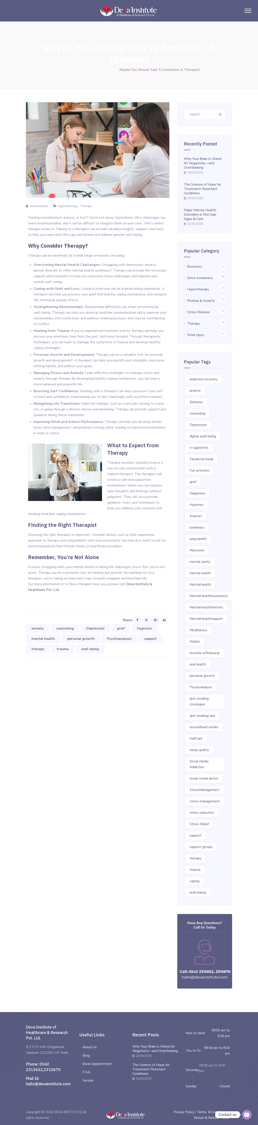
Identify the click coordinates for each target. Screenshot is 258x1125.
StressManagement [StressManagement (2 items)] (204, 790)
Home (63, 69)
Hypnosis (144, 628)
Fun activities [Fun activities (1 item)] (200, 470)
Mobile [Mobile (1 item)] (195, 641)
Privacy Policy (184, 1112)
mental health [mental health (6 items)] (200, 573)
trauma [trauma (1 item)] (195, 869)
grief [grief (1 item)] (193, 482)
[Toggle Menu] (247, 11)
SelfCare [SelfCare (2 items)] (196, 738)
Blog (86, 1055)
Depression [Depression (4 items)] (198, 425)
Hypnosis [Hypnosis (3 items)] (196, 505)
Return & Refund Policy (211, 1118)
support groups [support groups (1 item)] (201, 847)
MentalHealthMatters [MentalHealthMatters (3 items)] (206, 607)
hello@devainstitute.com (48, 1083)
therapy (37, 649)
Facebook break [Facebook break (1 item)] (201, 459)
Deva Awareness (200, 278)
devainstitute (39, 206)
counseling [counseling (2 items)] (197, 413)
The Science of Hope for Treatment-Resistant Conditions (202, 188)
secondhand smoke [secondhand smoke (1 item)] (204, 727)
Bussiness (194, 266)
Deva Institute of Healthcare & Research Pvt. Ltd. (47, 1033)
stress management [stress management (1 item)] (205, 801)
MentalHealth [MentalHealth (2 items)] (200, 584)
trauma (63, 649)
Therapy (86, 206)
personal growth (81, 638)
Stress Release (198, 312)
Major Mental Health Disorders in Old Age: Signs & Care (200, 214)
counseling (65, 628)
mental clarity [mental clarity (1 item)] (200, 562)
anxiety (37, 628)
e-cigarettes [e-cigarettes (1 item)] (199, 447)
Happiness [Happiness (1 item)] (197, 493)
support (150, 638)
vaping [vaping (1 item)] (194, 881)
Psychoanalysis (119, 638)
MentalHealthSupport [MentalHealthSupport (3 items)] (206, 619)
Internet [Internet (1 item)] (196, 516)
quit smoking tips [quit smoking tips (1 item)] (202, 716)
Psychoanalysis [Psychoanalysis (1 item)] (201, 687)
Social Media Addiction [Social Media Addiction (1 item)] (199, 764)
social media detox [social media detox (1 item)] (204, 778)
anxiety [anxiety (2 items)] (195, 390)
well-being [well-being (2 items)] (198, 892)
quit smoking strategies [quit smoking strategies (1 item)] (199, 701)
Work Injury (195, 335)
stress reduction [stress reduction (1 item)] (202, 812)
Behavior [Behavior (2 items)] (196, 402)
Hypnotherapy (68, 206)
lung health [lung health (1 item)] (198, 539)
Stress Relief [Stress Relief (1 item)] (199, 824)
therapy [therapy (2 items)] (195, 858)
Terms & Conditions (212, 1112)
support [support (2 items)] (195, 835)
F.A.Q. (86, 1072)
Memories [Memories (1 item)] (197, 550)
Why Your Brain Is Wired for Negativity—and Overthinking (202, 163)
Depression (95, 628)
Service (87, 1080)
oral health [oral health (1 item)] (198, 664)
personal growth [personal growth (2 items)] (202, 676)
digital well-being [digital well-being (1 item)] (203, 436)
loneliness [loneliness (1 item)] (197, 527)
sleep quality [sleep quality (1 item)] (199, 750)
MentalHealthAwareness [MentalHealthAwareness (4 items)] (209, 596)
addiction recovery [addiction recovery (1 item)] (203, 379)
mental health (43, 638)
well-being (90, 649)
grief (121, 628)
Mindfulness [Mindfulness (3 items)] (198, 630)
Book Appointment (97, 1064)
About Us (89, 1047)
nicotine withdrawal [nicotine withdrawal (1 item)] (204, 653)
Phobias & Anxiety (201, 301)
